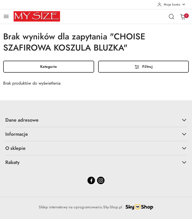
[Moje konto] (171, 4)
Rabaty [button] (96, 162)
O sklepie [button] (96, 148)
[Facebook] (91, 180)
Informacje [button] (96, 134)
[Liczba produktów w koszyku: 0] (183, 16)
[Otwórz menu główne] (6, 16)
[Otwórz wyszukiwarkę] (171, 16)
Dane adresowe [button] (96, 120)
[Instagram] (101, 180)
